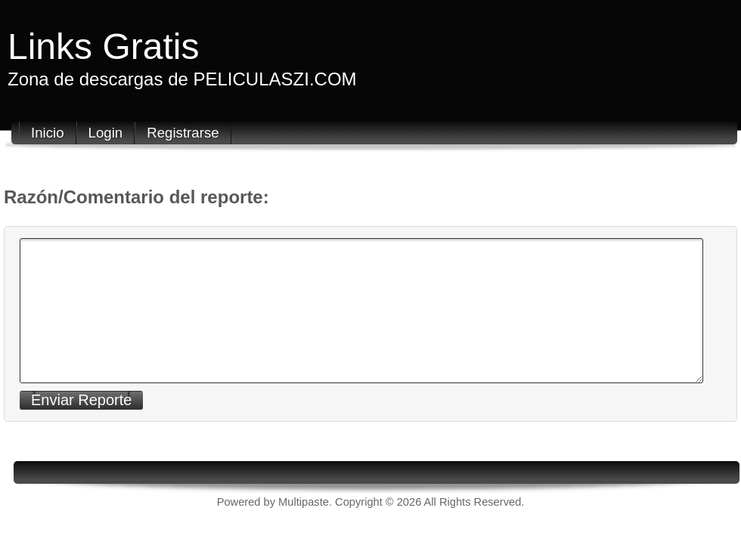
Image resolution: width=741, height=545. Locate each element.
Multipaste (303, 502)
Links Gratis (103, 46)
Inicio (47, 133)
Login (105, 133)
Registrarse (183, 133)
